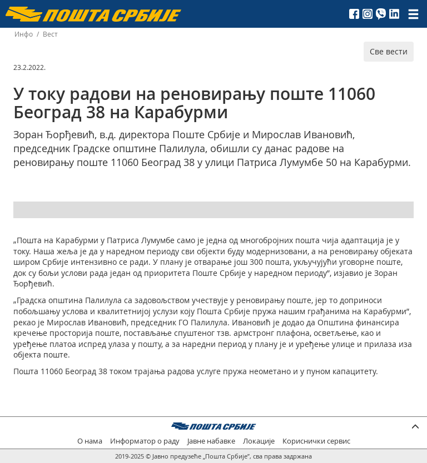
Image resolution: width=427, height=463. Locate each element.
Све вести (389, 51)
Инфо (23, 34)
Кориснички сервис (316, 441)
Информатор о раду (145, 441)
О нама (89, 441)
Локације (259, 441)
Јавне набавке (211, 441)
